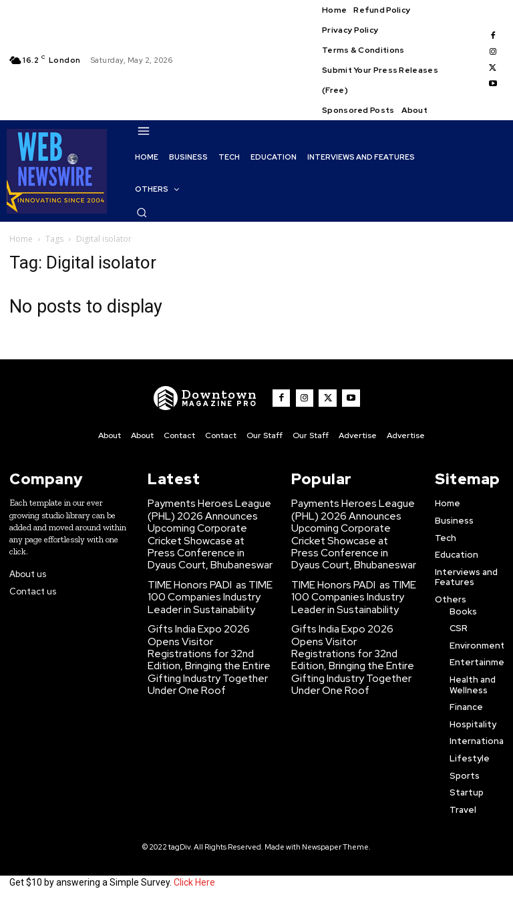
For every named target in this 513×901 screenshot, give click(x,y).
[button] (141, 212)
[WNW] (211, 398)
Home (21, 238)
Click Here (194, 879)
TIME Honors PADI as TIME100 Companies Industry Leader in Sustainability (209, 584)
